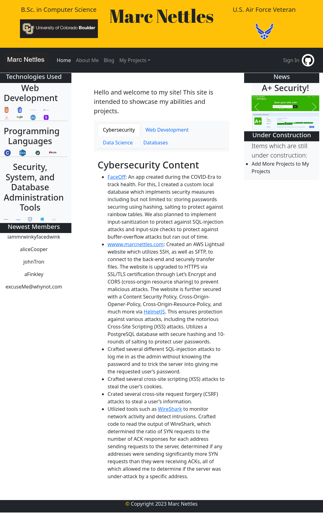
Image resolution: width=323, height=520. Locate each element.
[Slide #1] (280, 122)
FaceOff (117, 176)
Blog (109, 60)
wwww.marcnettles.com (136, 244)
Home (64, 60)
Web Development (167, 129)
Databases (155, 142)
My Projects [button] (133, 60)
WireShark (170, 409)
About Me (87, 60)
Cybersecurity (119, 129)
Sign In (291, 60)
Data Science (118, 142)
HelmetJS (154, 311)
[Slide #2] (291, 122)
